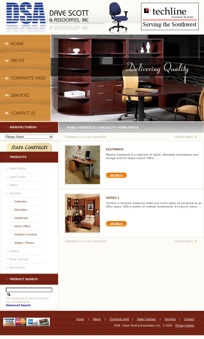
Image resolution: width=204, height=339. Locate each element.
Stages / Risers (24, 242)
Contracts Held (119, 319)
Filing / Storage (19, 259)
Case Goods (17, 176)
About (97, 319)
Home (71, 127)
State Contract (146, 319)
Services (170, 319)
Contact (189, 319)
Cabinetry (20, 201)
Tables (13, 185)
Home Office (22, 226)
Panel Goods (17, 168)
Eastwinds (114, 149)
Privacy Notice (184, 325)
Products (87, 127)
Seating (14, 251)
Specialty (15, 193)
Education (20, 209)
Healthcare (21, 218)
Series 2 (112, 197)
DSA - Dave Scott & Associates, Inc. (137, 325)
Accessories (17, 267)
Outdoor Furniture (25, 234)
